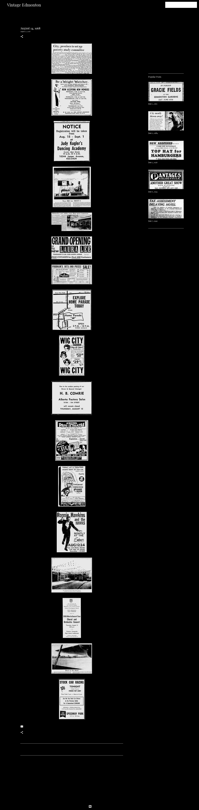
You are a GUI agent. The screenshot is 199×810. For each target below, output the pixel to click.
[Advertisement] (71, 781)
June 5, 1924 (152, 191)
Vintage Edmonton (24, 4)
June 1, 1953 (152, 104)
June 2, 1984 (153, 133)
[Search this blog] (183, 5)
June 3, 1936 (152, 162)
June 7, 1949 (152, 221)
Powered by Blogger (99, 806)
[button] (21, 36)
